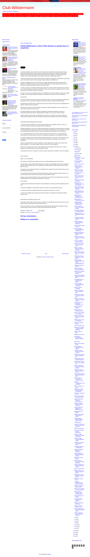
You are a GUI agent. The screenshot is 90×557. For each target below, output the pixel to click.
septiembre (76, 153)
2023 (74, 135)
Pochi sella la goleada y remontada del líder (79, 211)
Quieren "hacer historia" (79, 468)
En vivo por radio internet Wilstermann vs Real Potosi (79, 229)
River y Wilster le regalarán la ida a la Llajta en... (79, 347)
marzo (75, 524)
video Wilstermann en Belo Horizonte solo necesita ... (78, 454)
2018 (74, 144)
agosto (76, 155)
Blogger (49, 554)
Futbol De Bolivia (77, 67)
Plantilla (53, 15)
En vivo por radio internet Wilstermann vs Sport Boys (13, 87)
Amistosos (9, 13)
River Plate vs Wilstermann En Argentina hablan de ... (79, 338)
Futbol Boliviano (77, 41)
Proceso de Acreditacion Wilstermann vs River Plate (79, 276)
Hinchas (10, 15)
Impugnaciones (29, 15)
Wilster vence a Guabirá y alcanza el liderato (79, 489)
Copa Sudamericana (37, 13)
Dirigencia (54, 13)
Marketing (48, 15)
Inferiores (35, 15)
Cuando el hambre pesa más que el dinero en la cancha (79, 425)
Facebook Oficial (5, 41)
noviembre (76, 149)
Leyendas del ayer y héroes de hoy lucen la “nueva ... (79, 351)
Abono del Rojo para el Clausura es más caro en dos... (79, 510)
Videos (75, 15)
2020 (74, 140)
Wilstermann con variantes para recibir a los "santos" (79, 184)
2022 (74, 137)
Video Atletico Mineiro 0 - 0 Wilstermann (79, 447)
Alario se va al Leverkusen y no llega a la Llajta (79, 158)
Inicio (46, 253)
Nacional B (75, 55)
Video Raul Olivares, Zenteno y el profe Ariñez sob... (78, 404)
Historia (15, 15)
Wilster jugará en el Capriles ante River (78, 310)
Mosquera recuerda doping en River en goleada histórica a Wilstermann (12, 102)
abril (75, 522)
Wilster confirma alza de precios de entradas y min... (79, 253)
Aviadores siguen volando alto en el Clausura (78, 167)
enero (75, 528)
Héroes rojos (77, 341)
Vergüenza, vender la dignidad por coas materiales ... (79, 126)
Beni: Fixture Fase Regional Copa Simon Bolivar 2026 (82, 58)
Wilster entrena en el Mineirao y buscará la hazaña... (79, 471)
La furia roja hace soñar (79, 325)
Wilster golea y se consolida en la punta (79, 200)
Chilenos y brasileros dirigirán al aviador (78, 170)
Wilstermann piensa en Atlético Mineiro (79, 486)
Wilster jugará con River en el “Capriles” (79, 320)
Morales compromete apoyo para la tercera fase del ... (79, 366)
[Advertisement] (42, 28)
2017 (74, 146)
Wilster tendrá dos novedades (78, 288)
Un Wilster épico (77, 422)
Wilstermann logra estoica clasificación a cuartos (79, 439)
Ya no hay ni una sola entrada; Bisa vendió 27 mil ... (79, 218)
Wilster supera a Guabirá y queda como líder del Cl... (78, 493)
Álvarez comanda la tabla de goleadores (79, 269)
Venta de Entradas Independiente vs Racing (82, 44)
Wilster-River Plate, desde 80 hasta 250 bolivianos (79, 249)
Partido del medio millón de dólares (79, 180)
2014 (74, 534)
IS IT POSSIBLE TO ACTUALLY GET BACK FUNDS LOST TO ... (80, 113)
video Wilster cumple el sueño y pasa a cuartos (79, 443)
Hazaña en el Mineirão (79, 428)
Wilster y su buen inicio (79, 164)
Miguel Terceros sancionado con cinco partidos (82, 86)
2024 (74, 133)
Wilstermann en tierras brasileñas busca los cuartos (79, 476)
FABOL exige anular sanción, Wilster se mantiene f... (78, 514)
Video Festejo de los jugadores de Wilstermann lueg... (78, 408)
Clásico (15, 13)
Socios (59, 15)
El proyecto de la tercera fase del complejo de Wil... (79, 355)
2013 (74, 536)
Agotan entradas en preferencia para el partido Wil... (78, 222)
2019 (74, 142)
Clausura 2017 (28, 212)
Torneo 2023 (70, 15)
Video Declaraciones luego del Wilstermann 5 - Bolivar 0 (13, 113)
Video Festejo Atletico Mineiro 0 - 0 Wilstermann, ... (78, 450)
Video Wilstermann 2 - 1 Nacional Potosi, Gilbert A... (79, 280)
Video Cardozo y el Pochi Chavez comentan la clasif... (79, 379)
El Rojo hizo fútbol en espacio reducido (78, 241)
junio (75, 519)
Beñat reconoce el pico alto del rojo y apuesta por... (79, 362)
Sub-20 (63, 15)
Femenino (67, 13)
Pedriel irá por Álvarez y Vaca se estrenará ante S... (79, 177)
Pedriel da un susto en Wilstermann (79, 503)
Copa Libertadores (28, 13)
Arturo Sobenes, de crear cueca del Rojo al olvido (79, 207)
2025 (74, 131)
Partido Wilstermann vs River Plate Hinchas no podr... (79, 192)
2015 (74, 532)
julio (75, 517)
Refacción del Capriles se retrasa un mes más (79, 245)
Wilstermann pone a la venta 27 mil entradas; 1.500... (79, 237)
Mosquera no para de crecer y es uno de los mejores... (79, 299)
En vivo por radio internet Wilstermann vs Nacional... (79, 284)
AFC (4, 13)
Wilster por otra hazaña (79, 334)
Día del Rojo (60, 13)
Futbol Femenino (79, 13)
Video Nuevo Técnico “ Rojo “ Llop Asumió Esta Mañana (13, 95)
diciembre (76, 148)
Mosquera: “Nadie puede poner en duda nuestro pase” (79, 435)
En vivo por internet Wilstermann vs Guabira (78, 500)
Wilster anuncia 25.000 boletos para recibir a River (79, 316)
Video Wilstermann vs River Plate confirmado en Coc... (79, 304)
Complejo (20, 13)
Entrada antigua (65, 253)
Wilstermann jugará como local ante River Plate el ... (79, 371)
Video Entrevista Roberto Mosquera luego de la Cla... (78, 419)
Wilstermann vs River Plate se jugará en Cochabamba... (78, 390)
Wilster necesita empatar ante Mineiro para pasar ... (79, 461)
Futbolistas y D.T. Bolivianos (79, 84)
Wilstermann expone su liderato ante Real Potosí (79, 233)
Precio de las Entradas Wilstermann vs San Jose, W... (79, 188)
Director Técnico (47, 13)
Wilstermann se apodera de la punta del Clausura (79, 272)
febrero (76, 526)
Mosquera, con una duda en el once (78, 506)
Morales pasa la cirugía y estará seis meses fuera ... (79, 295)
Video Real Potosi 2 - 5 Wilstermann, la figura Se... (79, 214)
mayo (75, 521)
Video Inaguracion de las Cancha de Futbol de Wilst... (79, 375)
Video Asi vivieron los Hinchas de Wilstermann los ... (78, 400)
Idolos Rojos (21, 15)
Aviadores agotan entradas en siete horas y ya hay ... (78, 203)
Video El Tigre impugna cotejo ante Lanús (79, 397)
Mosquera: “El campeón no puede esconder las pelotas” (79, 328)
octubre (76, 151)
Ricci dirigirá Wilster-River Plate (78, 162)
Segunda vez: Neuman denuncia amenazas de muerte (13, 48)
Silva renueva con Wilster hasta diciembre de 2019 (78, 196)
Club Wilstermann (18, 7)
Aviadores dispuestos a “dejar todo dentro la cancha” (79, 465)
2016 (74, 530)
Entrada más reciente (25, 253)
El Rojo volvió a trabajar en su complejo (79, 313)
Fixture (72, 13)
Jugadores (42, 15)
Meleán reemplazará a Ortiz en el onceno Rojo (79, 291)
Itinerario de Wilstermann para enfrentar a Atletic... (78, 483)
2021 (74, 139)
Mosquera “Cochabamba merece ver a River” (79, 383)
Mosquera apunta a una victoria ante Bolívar (79, 359)
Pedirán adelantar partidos (78, 307)
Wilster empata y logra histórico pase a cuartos (79, 415)
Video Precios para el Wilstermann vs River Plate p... (79, 257)
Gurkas (5, 15)
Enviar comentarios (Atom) (48, 256)
